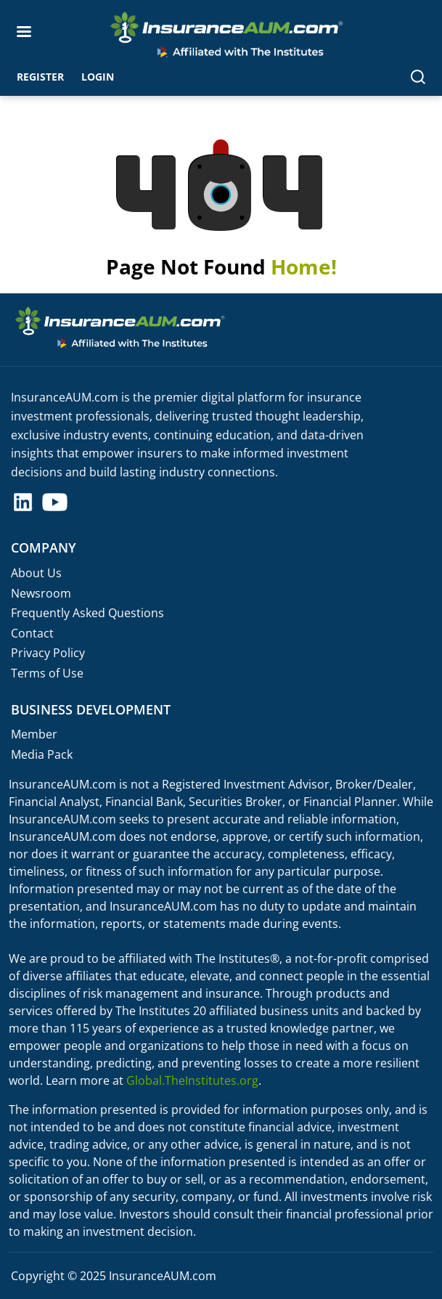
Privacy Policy (48, 653)
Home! (304, 266)
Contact (32, 633)
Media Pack (42, 754)
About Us (36, 573)
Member (34, 734)
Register (40, 77)
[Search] (418, 76)
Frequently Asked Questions (87, 613)
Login (97, 77)
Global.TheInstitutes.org (192, 1080)
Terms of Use (47, 673)
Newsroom (41, 593)
